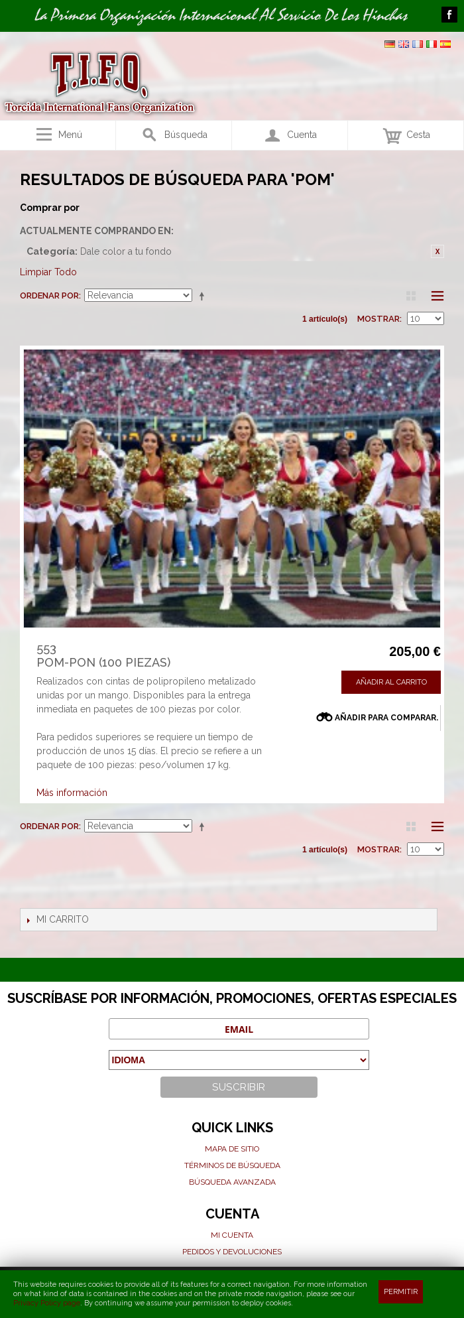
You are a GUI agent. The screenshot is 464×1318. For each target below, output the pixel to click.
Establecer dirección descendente (204, 296)
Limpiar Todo (48, 272)
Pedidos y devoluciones (232, 1251)
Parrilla (411, 296)
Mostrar (378, 319)
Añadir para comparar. (386, 717)
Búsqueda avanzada (232, 1182)
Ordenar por (49, 295)
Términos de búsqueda (232, 1165)
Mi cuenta (232, 1235)
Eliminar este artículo (437, 251)
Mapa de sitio (232, 1148)
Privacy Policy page (46, 1303)
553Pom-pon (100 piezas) (103, 655)
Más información (71, 792)
